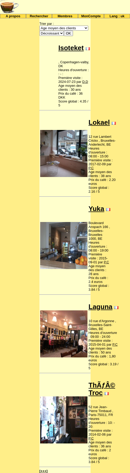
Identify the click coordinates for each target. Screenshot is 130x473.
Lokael (99, 122)
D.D (85, 82)
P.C (91, 168)
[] (43, 471)
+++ (43, 471)
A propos (13, 16)
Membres (65, 16)
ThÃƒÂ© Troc (102, 388)
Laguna (100, 306)
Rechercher (39, 16)
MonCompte (91, 16)
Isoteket (71, 48)
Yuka (96, 208)
